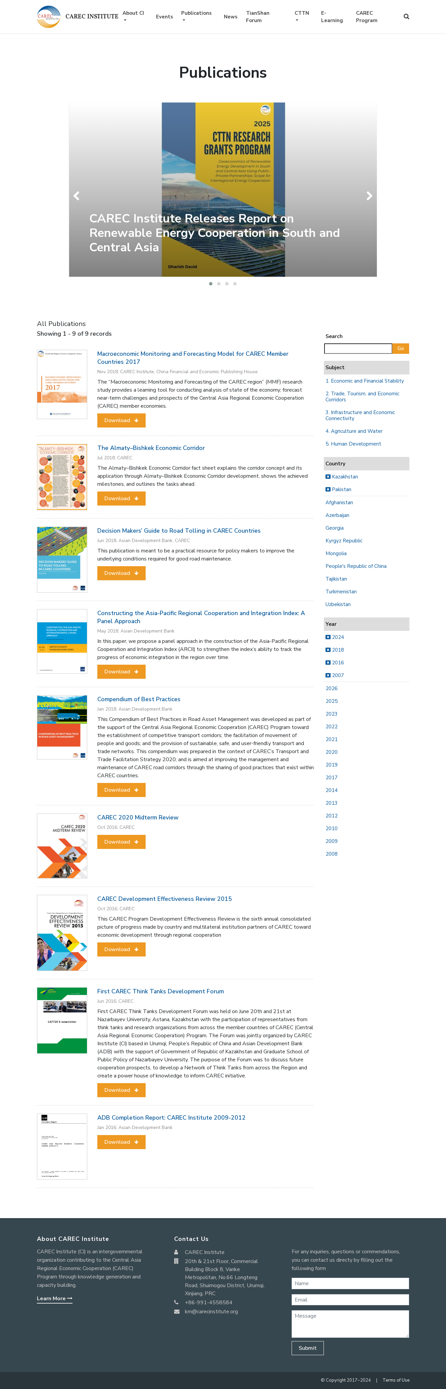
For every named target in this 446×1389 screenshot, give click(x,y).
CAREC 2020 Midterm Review (138, 817)
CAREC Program (367, 17)
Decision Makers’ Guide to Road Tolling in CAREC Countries (179, 531)
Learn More (54, 1298)
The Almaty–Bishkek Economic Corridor (151, 448)
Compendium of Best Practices (139, 699)
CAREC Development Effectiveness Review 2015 (164, 899)
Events (164, 16)
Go (400, 348)
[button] (211, 283)
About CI (133, 13)
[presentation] (77, 196)
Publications (196, 13)
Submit (308, 1348)
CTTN (302, 13)
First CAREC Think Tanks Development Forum (160, 991)
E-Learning (332, 17)
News (231, 16)
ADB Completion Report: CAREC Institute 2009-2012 (171, 1118)
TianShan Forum (257, 17)
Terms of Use (396, 1380)
